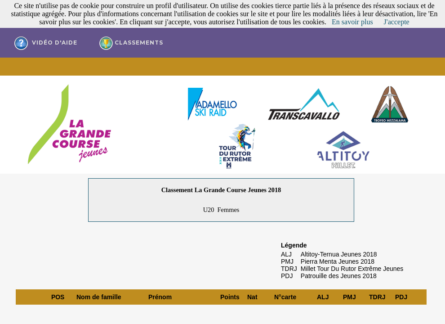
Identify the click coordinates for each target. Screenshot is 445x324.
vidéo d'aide (45, 43)
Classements (131, 43)
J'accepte (396, 22)
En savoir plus (352, 22)
